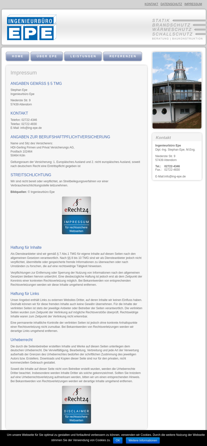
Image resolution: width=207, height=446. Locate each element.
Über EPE (47, 56)
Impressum (193, 4)
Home (18, 56)
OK (118, 440)
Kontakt (151, 4)
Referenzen (122, 56)
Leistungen (83, 56)
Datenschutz (171, 4)
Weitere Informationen (143, 440)
